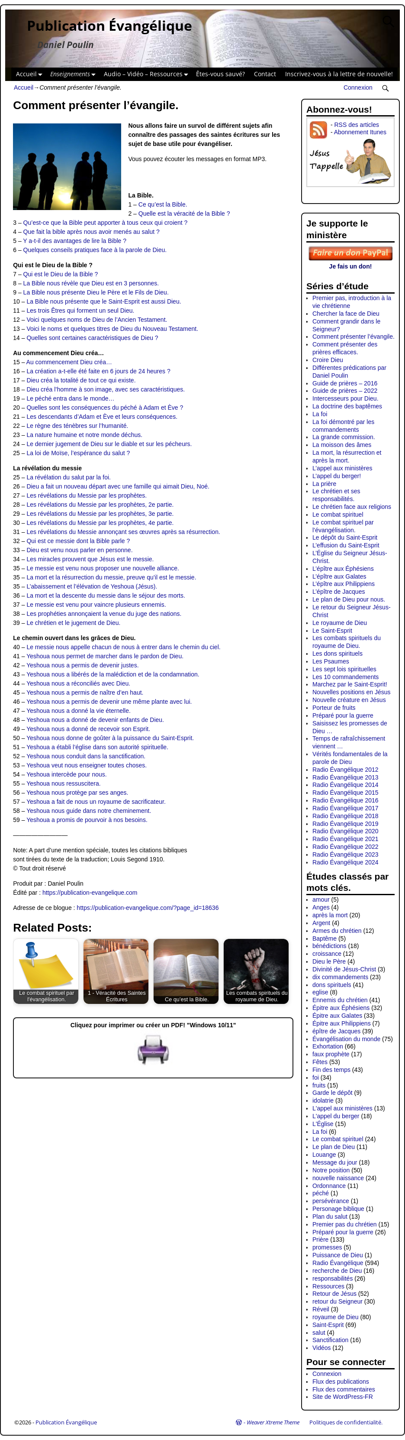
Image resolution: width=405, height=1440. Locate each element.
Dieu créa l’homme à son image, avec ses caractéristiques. (105, 389)
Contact (265, 74)
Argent (321, 922)
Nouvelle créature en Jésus (349, 699)
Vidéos (321, 1347)
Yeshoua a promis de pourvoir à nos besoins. (87, 819)
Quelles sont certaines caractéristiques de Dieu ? (92, 337)
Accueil (31, 74)
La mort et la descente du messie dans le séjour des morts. (105, 595)
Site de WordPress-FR (342, 1396)
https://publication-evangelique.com (89, 892)
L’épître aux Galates (339, 576)
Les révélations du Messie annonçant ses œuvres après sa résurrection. (123, 531)
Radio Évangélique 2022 (345, 846)
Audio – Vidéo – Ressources (148, 74)
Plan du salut (329, 1216)
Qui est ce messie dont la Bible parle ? (78, 540)
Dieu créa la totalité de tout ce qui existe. (80, 380)
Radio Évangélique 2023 (345, 854)
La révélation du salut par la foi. (68, 477)
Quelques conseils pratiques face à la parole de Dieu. (95, 249)
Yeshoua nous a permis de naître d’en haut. (84, 692)
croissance (326, 953)
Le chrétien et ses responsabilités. (336, 495)
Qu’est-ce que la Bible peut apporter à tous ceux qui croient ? (105, 222)
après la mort (330, 915)
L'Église (323, 1123)
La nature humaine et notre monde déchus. (84, 434)
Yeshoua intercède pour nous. (66, 774)
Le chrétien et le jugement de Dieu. (73, 622)
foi (315, 1077)
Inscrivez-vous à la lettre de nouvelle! (339, 74)
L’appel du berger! (336, 475)
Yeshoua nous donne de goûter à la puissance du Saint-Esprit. (110, 738)
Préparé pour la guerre (342, 715)
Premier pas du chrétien (344, 1224)
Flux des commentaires (343, 1389)
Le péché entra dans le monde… (70, 398)
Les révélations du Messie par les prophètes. (86, 495)
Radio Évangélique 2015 (345, 792)
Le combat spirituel (337, 514)
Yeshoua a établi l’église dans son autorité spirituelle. (97, 747)
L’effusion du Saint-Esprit (345, 545)
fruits (318, 1085)
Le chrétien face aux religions (351, 506)
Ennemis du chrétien (340, 1000)
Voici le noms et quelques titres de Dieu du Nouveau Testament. (112, 328)
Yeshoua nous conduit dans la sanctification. (85, 756)
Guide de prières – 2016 (344, 383)
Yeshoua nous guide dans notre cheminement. (88, 810)
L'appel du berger (336, 1116)
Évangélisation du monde (346, 1039)
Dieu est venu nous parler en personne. (79, 550)
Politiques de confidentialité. (345, 1422)
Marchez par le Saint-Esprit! (349, 684)
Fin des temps (331, 1069)
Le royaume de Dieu (339, 622)
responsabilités (332, 1278)
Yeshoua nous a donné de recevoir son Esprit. (88, 728)
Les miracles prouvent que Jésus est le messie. (90, 559)
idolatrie (323, 1100)
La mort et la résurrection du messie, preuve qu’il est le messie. (111, 577)
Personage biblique (338, 1208)
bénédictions (329, 945)
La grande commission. (343, 437)
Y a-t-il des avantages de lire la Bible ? (74, 240)
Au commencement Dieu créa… (69, 362)
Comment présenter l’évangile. (353, 336)
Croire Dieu (327, 359)
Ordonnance (329, 1185)
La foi (319, 414)
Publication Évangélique (109, 25)
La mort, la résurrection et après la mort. (347, 456)
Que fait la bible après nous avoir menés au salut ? (91, 231)
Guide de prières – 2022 (344, 390)
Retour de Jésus (334, 1293)
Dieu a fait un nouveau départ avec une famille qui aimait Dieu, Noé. (117, 486)
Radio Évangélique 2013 (345, 777)
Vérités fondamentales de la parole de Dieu (350, 758)
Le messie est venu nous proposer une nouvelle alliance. (102, 568)
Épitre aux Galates (337, 1015)
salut (318, 1332)
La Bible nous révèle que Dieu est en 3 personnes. (91, 283)
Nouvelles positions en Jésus (351, 692)
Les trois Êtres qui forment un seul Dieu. (80, 310)
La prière (324, 483)
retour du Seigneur (337, 1301)
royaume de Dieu (335, 1317)
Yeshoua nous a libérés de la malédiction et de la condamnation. (112, 674)
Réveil (320, 1309)
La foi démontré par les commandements (343, 425)
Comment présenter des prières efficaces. (344, 348)
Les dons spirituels (337, 653)
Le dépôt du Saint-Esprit (344, 537)
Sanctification (330, 1339)
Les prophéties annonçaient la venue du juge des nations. (103, 613)
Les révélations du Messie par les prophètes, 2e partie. (100, 504)
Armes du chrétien (337, 930)
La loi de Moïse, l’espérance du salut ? (78, 453)
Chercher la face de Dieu (345, 313)
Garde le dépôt (332, 1092)
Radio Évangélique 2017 (345, 808)
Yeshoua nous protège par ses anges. (77, 792)
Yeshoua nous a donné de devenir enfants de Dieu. (95, 719)
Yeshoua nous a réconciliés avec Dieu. (78, 683)
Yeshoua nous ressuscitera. (63, 783)
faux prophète (331, 1054)
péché (320, 1193)
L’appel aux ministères (342, 468)
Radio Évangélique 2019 (345, 823)
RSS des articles (356, 124)
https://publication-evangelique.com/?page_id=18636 (148, 907)
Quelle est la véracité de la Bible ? (184, 213)
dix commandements (340, 977)
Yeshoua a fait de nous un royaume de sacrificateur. (96, 801)
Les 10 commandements (345, 676)
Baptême (324, 938)
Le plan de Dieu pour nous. (348, 599)
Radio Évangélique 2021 (345, 838)
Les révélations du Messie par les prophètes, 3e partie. (100, 513)
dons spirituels (331, 984)
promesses (327, 1247)
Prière (320, 1239)
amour (321, 899)
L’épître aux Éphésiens (343, 568)
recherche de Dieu (337, 1270)
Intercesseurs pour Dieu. (345, 398)
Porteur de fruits (334, 707)
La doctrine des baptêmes (347, 406)
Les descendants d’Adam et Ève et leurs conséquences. (101, 416)
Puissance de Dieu (337, 1255)
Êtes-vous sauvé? (220, 74)
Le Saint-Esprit (332, 630)
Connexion (358, 87)
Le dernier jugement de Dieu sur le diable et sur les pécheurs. (109, 443)
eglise (320, 992)
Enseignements (74, 74)
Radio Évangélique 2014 (345, 784)
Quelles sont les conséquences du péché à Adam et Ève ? (104, 407)
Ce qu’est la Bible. (162, 204)
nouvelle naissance (338, 1178)
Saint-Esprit (328, 1324)
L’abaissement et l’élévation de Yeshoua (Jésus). (91, 586)
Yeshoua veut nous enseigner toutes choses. (86, 765)
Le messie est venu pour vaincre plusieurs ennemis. (96, 604)
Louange (324, 1154)
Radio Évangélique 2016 (345, 800)
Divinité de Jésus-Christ (344, 969)
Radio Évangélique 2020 (345, 831)
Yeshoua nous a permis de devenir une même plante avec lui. (109, 701)
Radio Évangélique (337, 1262)
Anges (321, 907)
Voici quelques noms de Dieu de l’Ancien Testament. (96, 319)
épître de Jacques (336, 1031)
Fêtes (320, 1061)
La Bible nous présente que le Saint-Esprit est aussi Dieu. (103, 301)
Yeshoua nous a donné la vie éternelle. (78, 710)
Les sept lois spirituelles (344, 669)
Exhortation (327, 1046)
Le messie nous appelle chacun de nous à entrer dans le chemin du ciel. (123, 647)
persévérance (330, 1200)
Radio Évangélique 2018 (345, 815)
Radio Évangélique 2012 (345, 769)
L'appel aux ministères (342, 1108)
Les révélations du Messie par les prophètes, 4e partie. (100, 522)
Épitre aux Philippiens (341, 1023)
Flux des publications (340, 1381)
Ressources (328, 1286)
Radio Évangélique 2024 (345, 862)
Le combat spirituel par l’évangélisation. (343, 526)
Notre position (331, 1170)
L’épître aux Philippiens (343, 583)
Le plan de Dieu (333, 1146)
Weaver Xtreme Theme (273, 1422)
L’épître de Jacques (338, 591)
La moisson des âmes (341, 444)
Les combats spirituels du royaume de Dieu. (346, 641)
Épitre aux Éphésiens (341, 1007)
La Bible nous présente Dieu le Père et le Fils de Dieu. (96, 292)
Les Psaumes (330, 661)
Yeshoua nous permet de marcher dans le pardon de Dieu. (104, 656)
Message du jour (334, 1162)
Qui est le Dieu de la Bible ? (60, 274)
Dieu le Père (329, 961)
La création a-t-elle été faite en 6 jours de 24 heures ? (98, 371)
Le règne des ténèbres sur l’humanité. (77, 425)
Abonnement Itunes (360, 132)
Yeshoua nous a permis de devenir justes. (82, 665)
